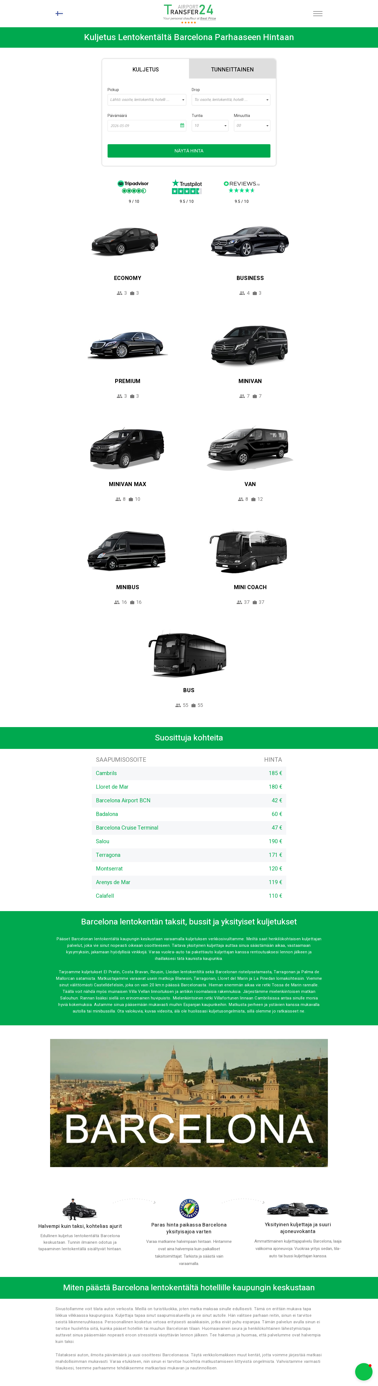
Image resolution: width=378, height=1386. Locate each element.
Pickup (113, 90)
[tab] (145, 69)
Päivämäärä (117, 116)
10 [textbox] (196, 126)
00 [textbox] (238, 126)
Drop (196, 90)
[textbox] (147, 100)
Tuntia (197, 116)
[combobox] (147, 100)
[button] (364, 1372)
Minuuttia (242, 116)
